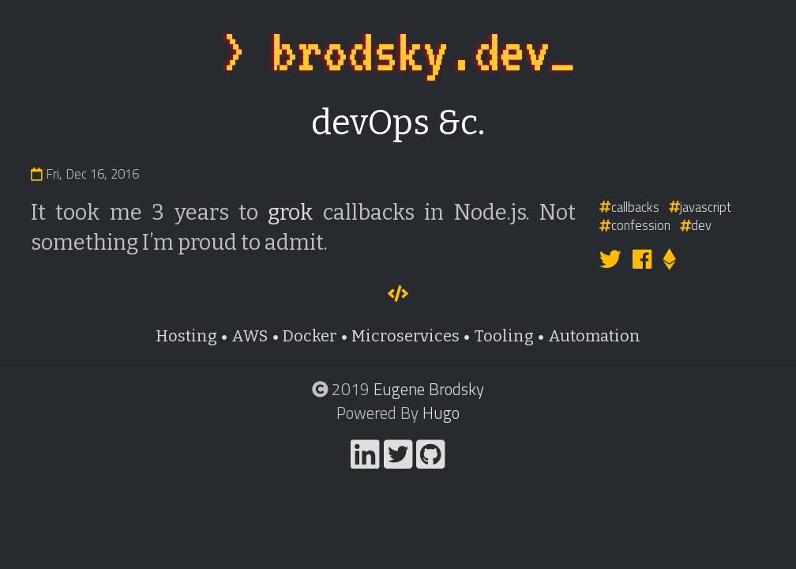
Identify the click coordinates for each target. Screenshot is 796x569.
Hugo (441, 412)
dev (696, 225)
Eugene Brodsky (429, 388)
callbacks (629, 207)
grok (290, 212)
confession (634, 225)
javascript (700, 207)
